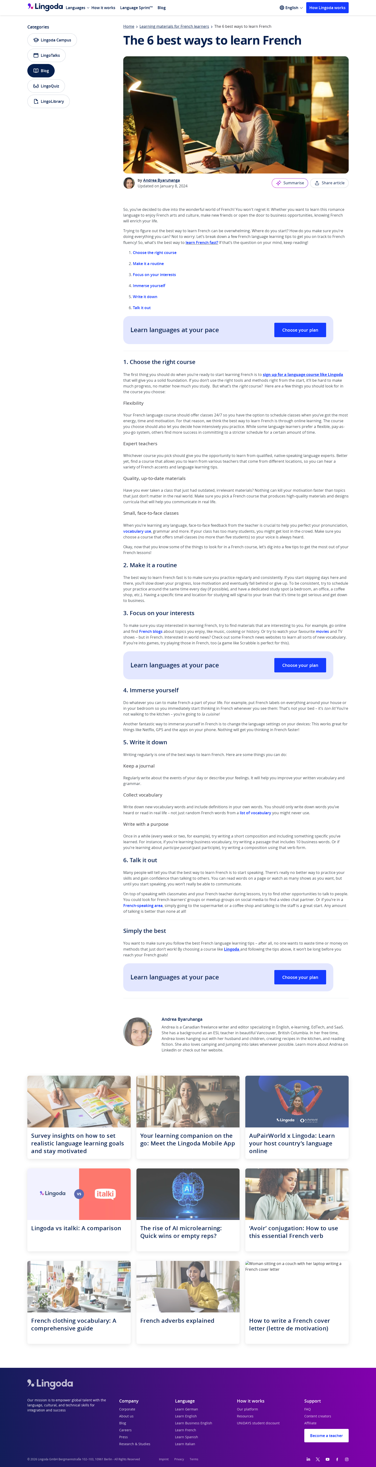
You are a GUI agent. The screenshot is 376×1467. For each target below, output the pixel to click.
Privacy (179, 1459)
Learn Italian (185, 1444)
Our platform (247, 1409)
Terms (194, 1459)
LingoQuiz (46, 86)
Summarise (290, 183)
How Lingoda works (327, 7)
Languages (75, 7)
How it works (103, 7)
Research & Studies (134, 1444)
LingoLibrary (48, 101)
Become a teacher (326, 1435)
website (215, 1050)
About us (126, 1416)
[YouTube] (327, 1459)
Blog (162, 7)
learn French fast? (202, 242)
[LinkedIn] (308, 1459)
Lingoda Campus (52, 40)
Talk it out (142, 307)
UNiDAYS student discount (258, 1423)
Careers (125, 1430)
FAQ (307, 1409)
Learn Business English (193, 1423)
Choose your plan (300, 330)
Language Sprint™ (136, 7)
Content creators (317, 1416)
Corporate (127, 1409)
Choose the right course (154, 252)
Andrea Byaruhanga (161, 180)
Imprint (164, 1459)
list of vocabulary (255, 812)
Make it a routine (148, 263)
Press (123, 1437)
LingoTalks (46, 55)
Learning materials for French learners (174, 27)
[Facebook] (337, 1459)
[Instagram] (347, 1459)
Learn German (186, 1409)
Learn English (186, 1416)
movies (322, 631)
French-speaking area (143, 905)
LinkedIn (169, 1050)
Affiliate (310, 1423)
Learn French (185, 1430)
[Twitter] (318, 1459)
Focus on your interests (154, 274)
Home (128, 27)
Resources (245, 1416)
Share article (329, 183)
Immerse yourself (149, 285)
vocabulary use (137, 531)
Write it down (145, 296)
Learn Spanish (186, 1437)
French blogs (151, 631)
